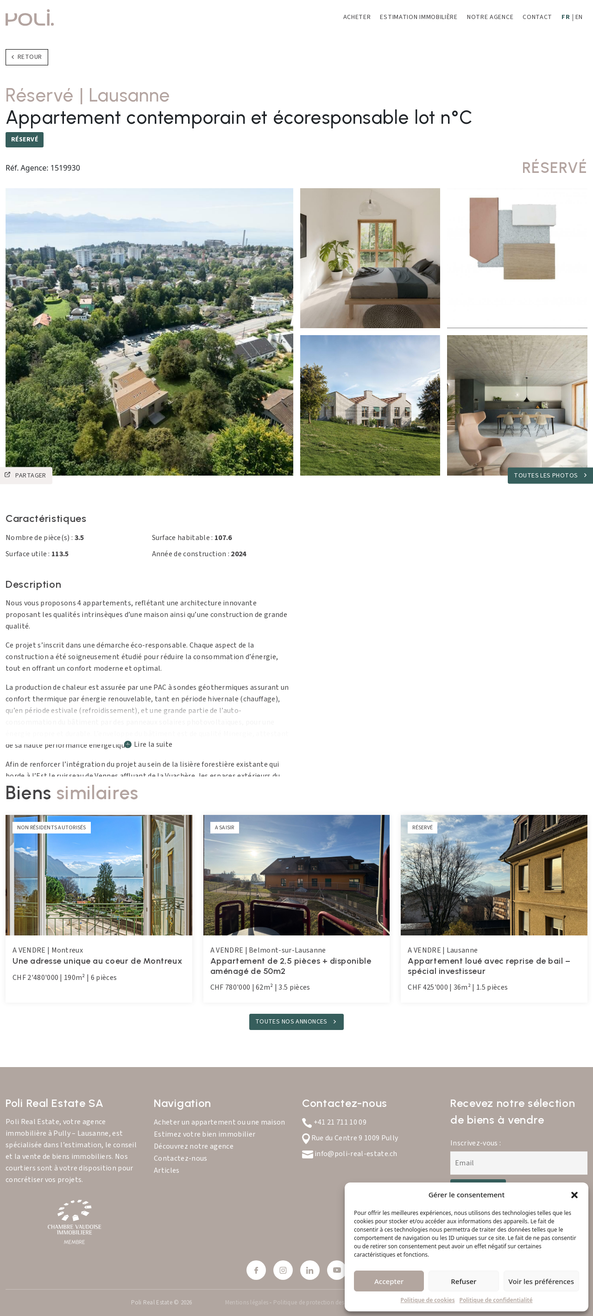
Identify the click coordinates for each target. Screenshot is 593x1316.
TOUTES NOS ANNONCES (292, 1021)
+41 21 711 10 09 (334, 1122)
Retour (27, 57)
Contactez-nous (180, 1158)
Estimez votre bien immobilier (204, 1134)
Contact (537, 17)
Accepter (389, 1281)
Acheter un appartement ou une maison (219, 1122)
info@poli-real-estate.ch (349, 1154)
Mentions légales (247, 1302)
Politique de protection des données (320, 1302)
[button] (574, 1194)
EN (579, 17)
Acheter (357, 17)
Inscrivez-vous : (475, 1143)
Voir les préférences (541, 1281)
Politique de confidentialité (496, 1300)
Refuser (463, 1281)
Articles (167, 1170)
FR (565, 17)
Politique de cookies (428, 1300)
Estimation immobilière (418, 17)
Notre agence (490, 17)
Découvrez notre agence (193, 1146)
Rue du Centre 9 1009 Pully (350, 1138)
